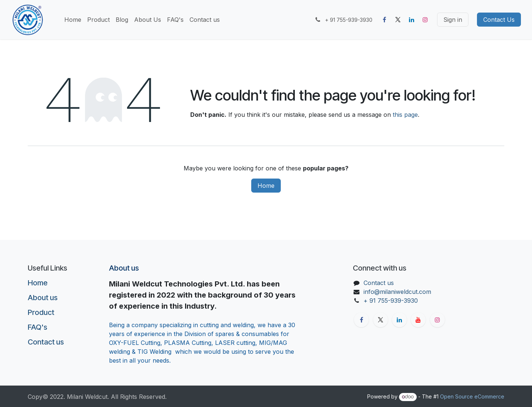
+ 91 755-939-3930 (392, 300)
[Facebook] (384, 20)
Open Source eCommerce (472, 396)
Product (41, 312)
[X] (398, 20)
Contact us (46, 342)
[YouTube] (418, 319)
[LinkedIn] (411, 20)
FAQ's (37, 327)
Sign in (452, 19)
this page (405, 114)
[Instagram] (425, 20)
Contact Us (499, 19)
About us (43, 297)
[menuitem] (72, 19)
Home (266, 185)
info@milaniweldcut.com (397, 291)
